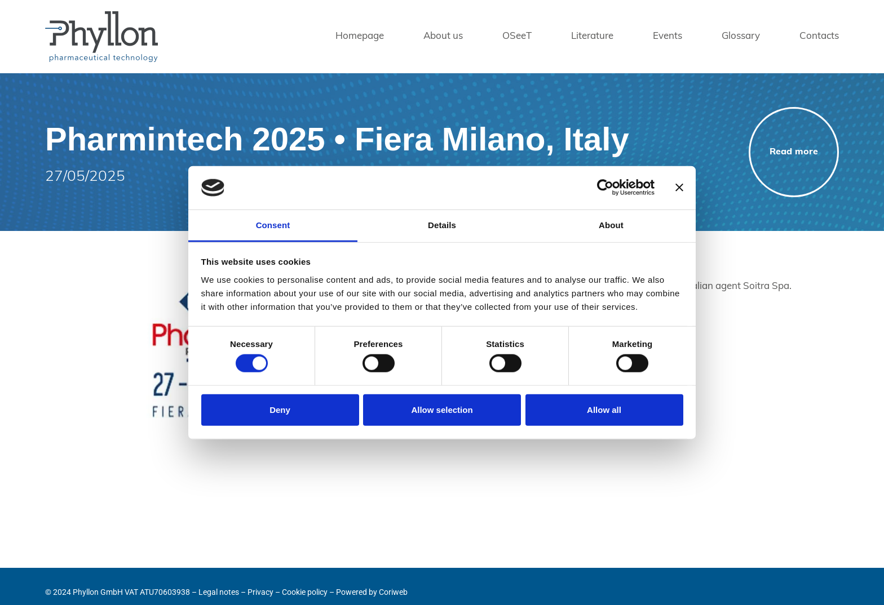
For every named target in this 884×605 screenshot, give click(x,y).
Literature (592, 36)
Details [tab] (442, 225)
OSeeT (517, 36)
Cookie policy (305, 592)
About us (443, 36)
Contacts (819, 36)
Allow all (604, 409)
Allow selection (441, 409)
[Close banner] (679, 188)
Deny (279, 409)
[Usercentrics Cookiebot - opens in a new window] (605, 187)
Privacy (260, 592)
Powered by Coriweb (372, 592)
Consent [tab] (273, 225)
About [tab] (611, 225)
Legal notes (218, 592)
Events (667, 36)
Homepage (359, 36)
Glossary (741, 36)
